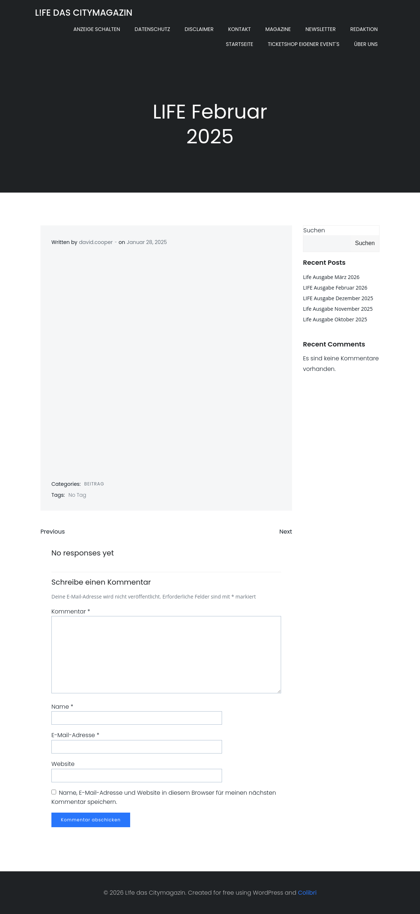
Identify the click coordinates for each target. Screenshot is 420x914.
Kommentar (70, 611)
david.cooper (96, 242)
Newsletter (321, 29)
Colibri (307, 892)
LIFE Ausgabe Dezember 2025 (338, 298)
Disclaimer (199, 29)
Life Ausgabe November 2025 (338, 308)
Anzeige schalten (96, 29)
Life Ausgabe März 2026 (331, 277)
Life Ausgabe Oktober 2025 (335, 319)
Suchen (314, 230)
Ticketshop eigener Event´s (303, 44)
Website (63, 764)
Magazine (278, 29)
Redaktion (364, 29)
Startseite (239, 44)
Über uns (366, 44)
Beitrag (94, 484)
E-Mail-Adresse (75, 735)
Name (62, 706)
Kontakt (239, 29)
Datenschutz (152, 29)
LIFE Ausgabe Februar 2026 (335, 287)
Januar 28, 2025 (147, 242)
